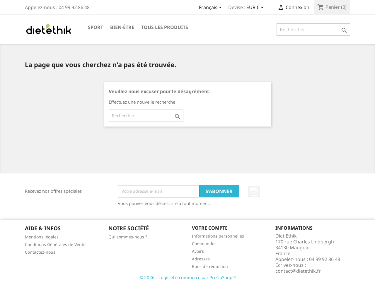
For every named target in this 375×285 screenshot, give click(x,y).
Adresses (201, 259)
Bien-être (122, 27)
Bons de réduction (210, 266)
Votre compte (210, 228)
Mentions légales (42, 237)
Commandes (204, 243)
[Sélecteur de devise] (256, 7)
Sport (95, 27)
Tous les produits (164, 27)
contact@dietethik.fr (298, 271)
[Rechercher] (313, 29)
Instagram (254, 191)
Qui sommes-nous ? (127, 237)
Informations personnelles (218, 236)
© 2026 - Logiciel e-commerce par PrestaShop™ (187, 277)
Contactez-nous (40, 252)
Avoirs (198, 251)
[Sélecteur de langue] (211, 7)
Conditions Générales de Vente (55, 244)
